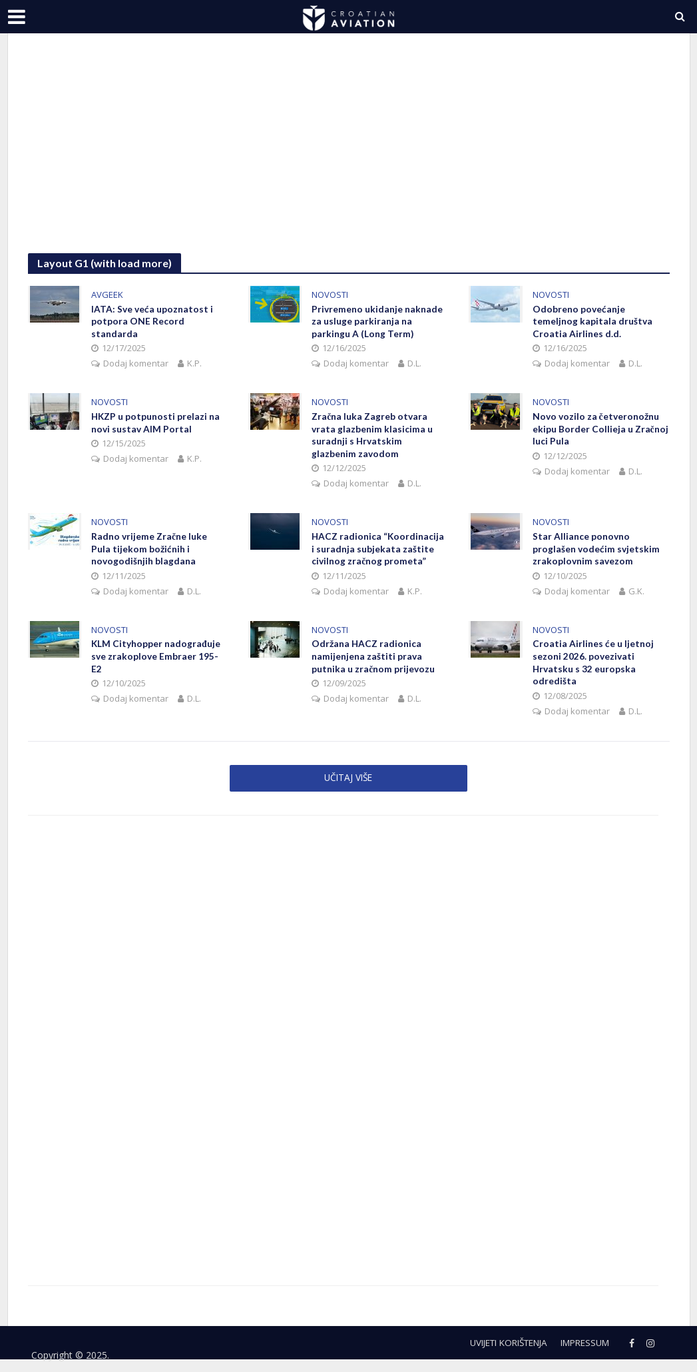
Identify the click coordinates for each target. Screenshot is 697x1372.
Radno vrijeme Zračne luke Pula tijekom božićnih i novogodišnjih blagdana (149, 551)
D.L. (414, 364)
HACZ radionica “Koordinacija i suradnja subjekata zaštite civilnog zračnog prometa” (378, 551)
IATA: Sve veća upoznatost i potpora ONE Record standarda (152, 322)
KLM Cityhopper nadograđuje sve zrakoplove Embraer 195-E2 (156, 660)
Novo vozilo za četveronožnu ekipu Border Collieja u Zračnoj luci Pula (600, 430)
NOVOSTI (330, 295)
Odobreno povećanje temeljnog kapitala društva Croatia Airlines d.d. (592, 322)
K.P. (194, 364)
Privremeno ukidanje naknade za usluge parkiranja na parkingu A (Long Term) (377, 322)
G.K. (636, 594)
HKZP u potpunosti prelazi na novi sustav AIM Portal (156, 424)
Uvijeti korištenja (497, 1347)
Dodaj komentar (135, 364)
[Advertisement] (349, 153)
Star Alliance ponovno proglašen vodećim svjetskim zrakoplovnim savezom (596, 551)
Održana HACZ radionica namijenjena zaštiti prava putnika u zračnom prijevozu (373, 660)
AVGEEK (107, 295)
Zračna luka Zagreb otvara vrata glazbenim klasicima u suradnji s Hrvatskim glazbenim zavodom (372, 436)
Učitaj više (348, 781)
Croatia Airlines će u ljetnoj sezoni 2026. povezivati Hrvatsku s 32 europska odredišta (593, 666)
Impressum (582, 1347)
